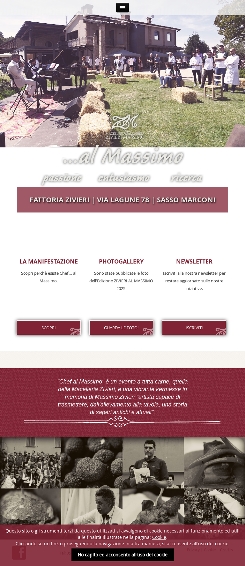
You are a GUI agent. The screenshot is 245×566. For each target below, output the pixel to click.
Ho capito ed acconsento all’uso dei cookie (122, 555)
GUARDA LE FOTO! (121, 328)
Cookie (159, 537)
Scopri (48, 328)
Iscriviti (194, 328)
